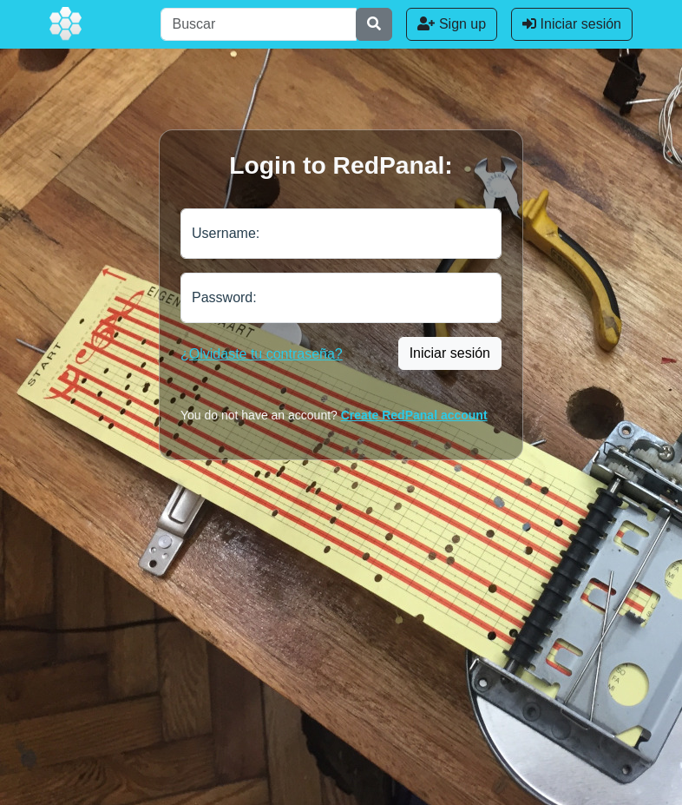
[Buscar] (259, 24)
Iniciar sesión (571, 23)
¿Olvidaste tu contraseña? (261, 353)
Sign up (451, 23)
